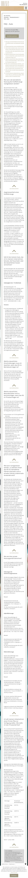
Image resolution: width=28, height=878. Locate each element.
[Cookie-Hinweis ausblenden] (14, 875)
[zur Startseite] (5, 3)
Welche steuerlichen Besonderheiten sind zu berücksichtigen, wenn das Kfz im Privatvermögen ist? (14, 60)
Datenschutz (5, 864)
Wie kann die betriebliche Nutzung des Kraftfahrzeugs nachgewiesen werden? (14, 43)
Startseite (6, 17)
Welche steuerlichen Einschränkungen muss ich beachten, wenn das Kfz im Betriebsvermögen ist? (14, 56)
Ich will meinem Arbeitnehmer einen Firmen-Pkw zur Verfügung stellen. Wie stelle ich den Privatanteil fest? (14, 74)
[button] (12, 36)
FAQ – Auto (6, 19)
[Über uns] (23, 4)
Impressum (12, 864)
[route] (25, 864)
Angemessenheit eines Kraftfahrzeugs (14, 46)
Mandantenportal (14, 17)
